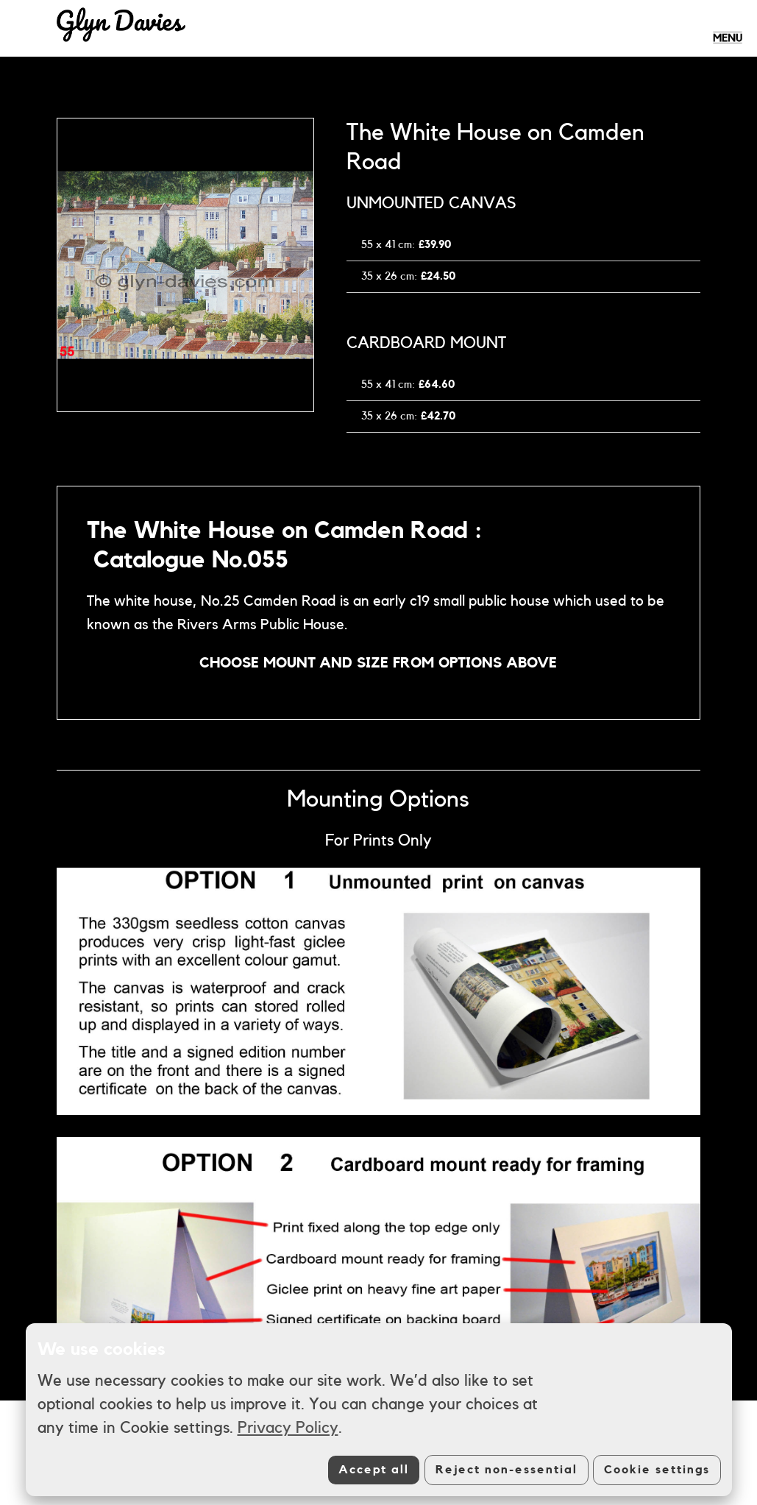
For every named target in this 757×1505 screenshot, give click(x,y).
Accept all (373, 1470)
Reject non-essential (506, 1470)
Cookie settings (657, 1470)
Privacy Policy (288, 1428)
